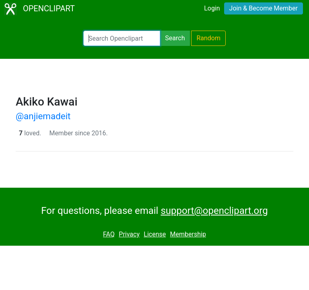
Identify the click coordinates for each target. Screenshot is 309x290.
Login (212, 8)
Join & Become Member (263, 8)
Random (208, 38)
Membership (188, 234)
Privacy (129, 234)
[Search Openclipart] (121, 38)
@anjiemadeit (43, 116)
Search (175, 38)
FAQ (109, 234)
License (155, 234)
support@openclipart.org (214, 210)
